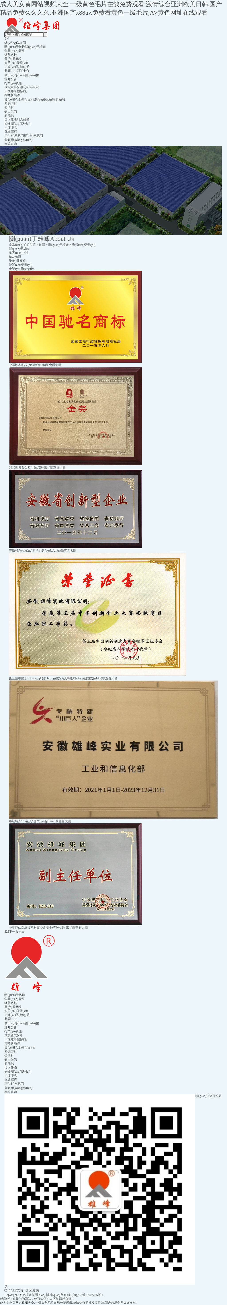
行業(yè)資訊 (13, 83)
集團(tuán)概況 (14, 51)
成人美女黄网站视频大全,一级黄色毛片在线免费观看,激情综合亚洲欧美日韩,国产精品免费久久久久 (68, 1303)
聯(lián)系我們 (13, 135)
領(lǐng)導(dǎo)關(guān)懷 (21, 75)
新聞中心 (10, 70)
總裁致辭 (10, 54)
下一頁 (13, 931)
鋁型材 (9, 107)
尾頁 (21, 931)
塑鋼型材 (10, 103)
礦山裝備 (10, 111)
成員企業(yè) (13, 87)
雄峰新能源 (12, 95)
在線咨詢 (10, 144)
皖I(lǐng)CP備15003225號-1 (85, 1295)
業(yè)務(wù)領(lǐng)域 (19, 99)
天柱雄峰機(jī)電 (15, 91)
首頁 (42, 245)
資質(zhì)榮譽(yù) (16, 62)
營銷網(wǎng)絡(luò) (18, 140)
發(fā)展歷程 (12, 58)
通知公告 (10, 79)
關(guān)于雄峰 (14, 47)
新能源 (9, 115)
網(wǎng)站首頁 (15, 43)
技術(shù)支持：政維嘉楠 (21, 1290)
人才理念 (10, 127)
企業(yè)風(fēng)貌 (16, 66)
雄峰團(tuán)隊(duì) (17, 123)
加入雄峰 (10, 119)
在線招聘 (10, 131)
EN (6, 38)
